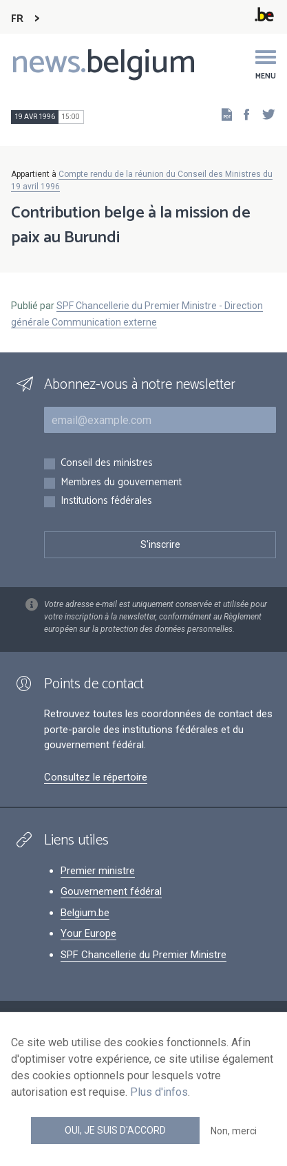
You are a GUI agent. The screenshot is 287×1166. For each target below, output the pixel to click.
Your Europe (88, 933)
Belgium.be (85, 913)
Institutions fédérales (106, 501)
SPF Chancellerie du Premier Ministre (143, 954)
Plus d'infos (159, 1092)
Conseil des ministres (107, 463)
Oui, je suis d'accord (115, 1130)
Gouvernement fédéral (111, 891)
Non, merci (234, 1130)
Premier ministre (98, 871)
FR (17, 19)
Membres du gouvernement (121, 483)
